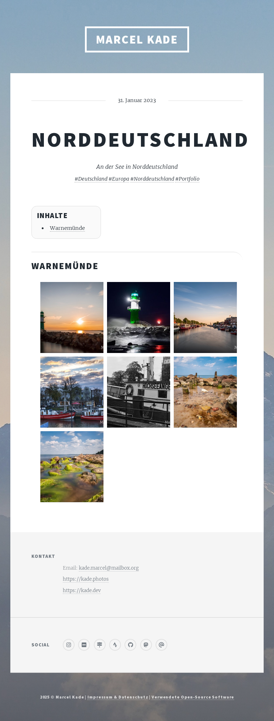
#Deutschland (91, 179)
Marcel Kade (137, 39)
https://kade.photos (86, 579)
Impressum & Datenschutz (117, 697)
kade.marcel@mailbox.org (109, 568)
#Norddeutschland (152, 179)
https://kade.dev (82, 591)
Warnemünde (67, 228)
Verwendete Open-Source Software (193, 697)
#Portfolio (187, 179)
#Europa (118, 179)
